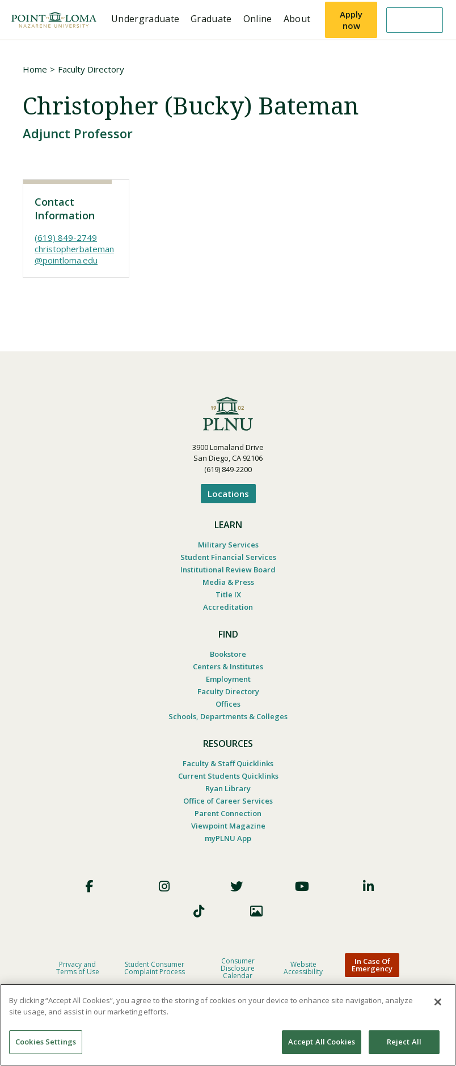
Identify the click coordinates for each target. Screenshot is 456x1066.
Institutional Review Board (228, 569)
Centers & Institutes (228, 666)
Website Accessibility (303, 967)
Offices (228, 704)
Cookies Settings (45, 1042)
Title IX (228, 594)
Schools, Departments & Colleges (228, 716)
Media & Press (228, 582)
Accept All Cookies (321, 1042)
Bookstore (228, 654)
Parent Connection (228, 813)
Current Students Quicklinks (228, 776)
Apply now (351, 20)
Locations (228, 493)
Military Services (228, 545)
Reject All (404, 1042)
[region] (228, 1025)
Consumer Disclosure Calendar (238, 968)
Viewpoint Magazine (228, 826)
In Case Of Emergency (372, 965)
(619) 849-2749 (66, 237)
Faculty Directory (91, 69)
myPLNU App (228, 838)
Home (35, 69)
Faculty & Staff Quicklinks (228, 763)
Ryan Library (228, 788)
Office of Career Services (228, 801)
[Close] (437, 1001)
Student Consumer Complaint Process (154, 967)
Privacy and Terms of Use (77, 967)
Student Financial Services (228, 557)
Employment (228, 679)
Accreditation (228, 607)
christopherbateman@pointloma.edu (74, 254)
